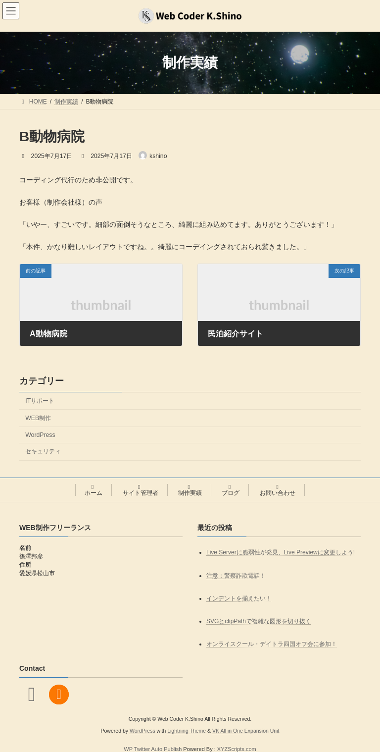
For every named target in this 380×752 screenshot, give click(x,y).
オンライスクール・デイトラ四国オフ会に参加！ (271, 644)
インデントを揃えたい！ (239, 598)
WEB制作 (38, 417)
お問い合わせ (277, 490)
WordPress (40, 434)
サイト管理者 (140, 490)
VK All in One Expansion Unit (245, 731)
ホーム (93, 490)
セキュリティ (43, 451)
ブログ (230, 490)
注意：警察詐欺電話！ (236, 575)
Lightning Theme (186, 731)
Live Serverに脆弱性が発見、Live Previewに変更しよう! (280, 552)
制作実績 (190, 490)
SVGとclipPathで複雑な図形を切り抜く (258, 621)
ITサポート (39, 400)
